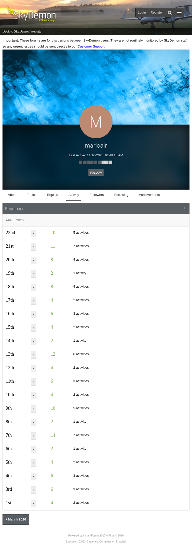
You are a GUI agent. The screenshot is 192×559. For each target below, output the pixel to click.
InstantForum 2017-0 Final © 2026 (103, 535)
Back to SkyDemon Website (21, 31)
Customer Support (91, 46)
